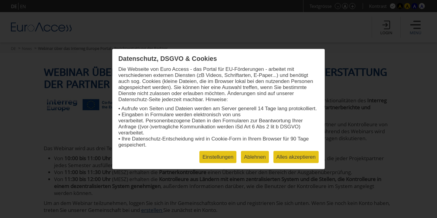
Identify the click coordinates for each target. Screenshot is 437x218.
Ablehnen (255, 157)
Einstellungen (217, 157)
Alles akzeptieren (296, 157)
